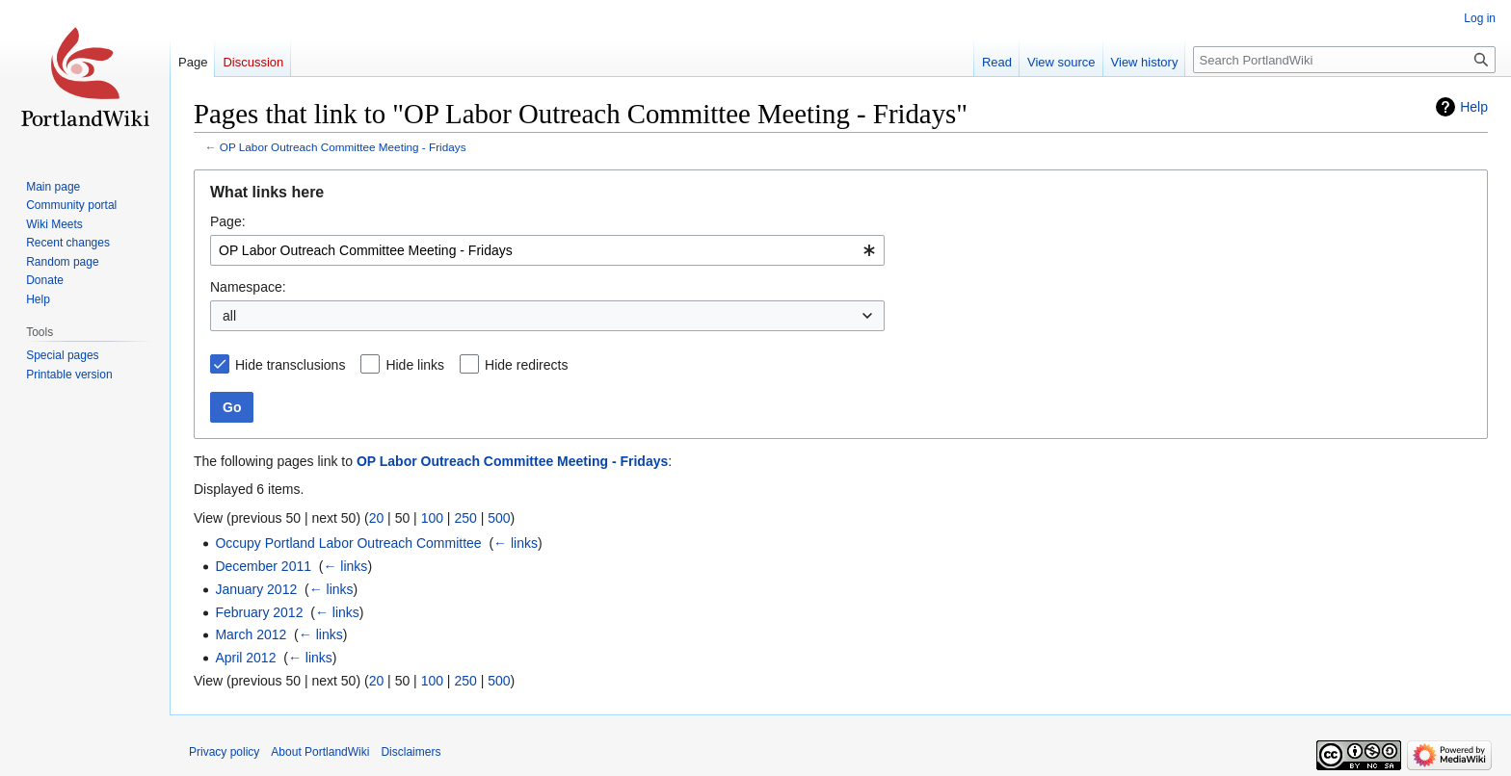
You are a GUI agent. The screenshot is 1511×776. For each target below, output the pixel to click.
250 (465, 518)
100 (432, 518)
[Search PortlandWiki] (1344, 59)
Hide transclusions (290, 365)
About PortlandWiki (320, 752)
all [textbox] (229, 315)
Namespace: (248, 287)
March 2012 (250, 634)
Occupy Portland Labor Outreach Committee (348, 543)
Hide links (414, 365)
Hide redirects (526, 365)
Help (1474, 107)
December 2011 (263, 566)
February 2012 (259, 612)
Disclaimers (410, 752)
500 (499, 518)
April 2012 (245, 657)
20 (376, 518)
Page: (228, 221)
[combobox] (547, 250)
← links (515, 543)
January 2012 (256, 589)
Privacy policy (224, 752)
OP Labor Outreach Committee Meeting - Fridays (343, 147)
